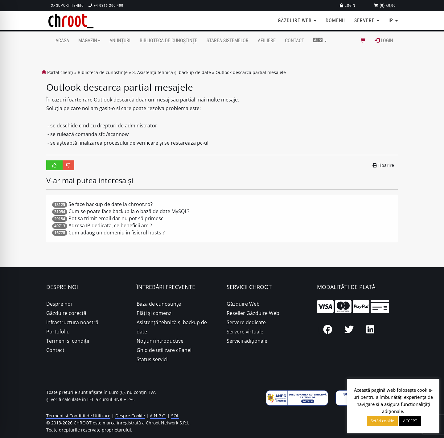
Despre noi (59, 303)
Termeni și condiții (67, 340)
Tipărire (383, 165)
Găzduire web (297, 20)
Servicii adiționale (247, 340)
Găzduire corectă (66, 313)
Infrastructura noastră (72, 322)
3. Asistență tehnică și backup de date (171, 72)
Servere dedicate (246, 322)
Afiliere (267, 40)
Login (348, 5)
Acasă (62, 40)
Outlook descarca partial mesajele (251, 72)
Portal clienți (57, 72)
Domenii (335, 20)
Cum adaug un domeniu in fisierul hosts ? (116, 232)
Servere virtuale (245, 331)
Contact (294, 40)
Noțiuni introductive (160, 340)
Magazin (89, 40)
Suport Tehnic (67, 5)
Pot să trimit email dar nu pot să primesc (115, 218)
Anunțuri (119, 40)
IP (393, 20)
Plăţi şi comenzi (155, 313)
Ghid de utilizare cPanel (164, 350)
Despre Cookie (130, 416)
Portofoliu (58, 331)
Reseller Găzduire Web (253, 313)
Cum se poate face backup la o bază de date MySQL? (128, 211)
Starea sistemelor (228, 40)
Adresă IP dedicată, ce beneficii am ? (110, 225)
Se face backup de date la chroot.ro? (110, 204)
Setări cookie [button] (382, 421)
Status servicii (153, 359)
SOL (175, 416)
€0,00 (385, 5)
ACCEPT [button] (410, 421)
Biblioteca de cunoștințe (168, 40)
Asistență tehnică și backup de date (172, 327)
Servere (366, 20)
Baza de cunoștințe (159, 303)
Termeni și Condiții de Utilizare (78, 416)
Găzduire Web (243, 303)
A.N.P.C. (158, 416)
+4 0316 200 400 (105, 5)
